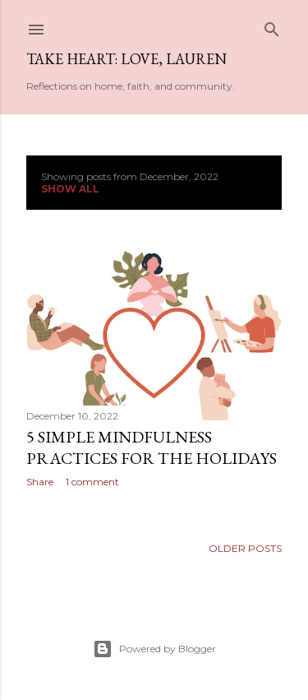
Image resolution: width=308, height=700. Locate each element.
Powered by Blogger (154, 649)
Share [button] (39, 481)
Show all (70, 189)
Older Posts (245, 548)
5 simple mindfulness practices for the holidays (151, 447)
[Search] (272, 26)
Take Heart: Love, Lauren (126, 58)
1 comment (92, 481)
